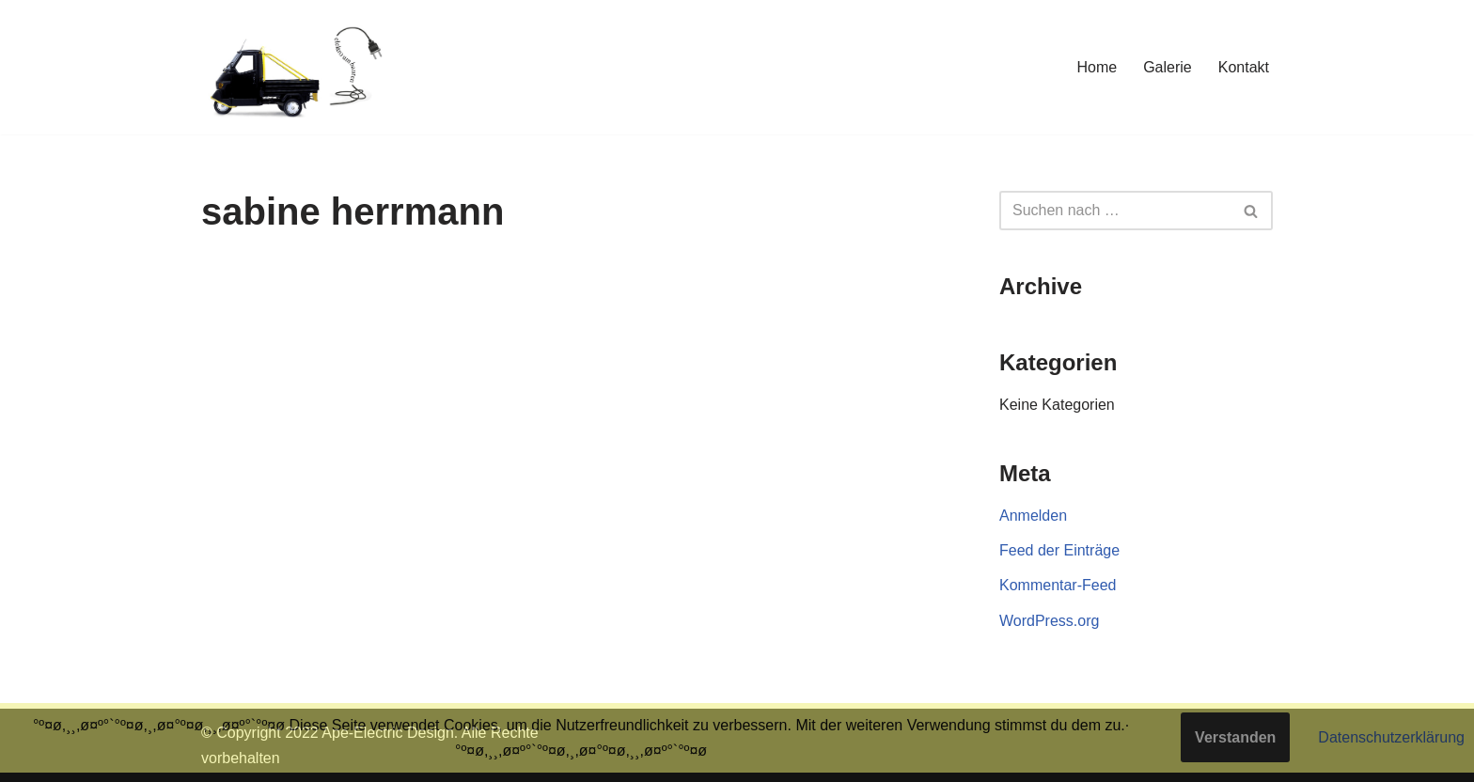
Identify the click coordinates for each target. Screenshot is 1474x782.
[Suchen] (1115, 210)
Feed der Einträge (1059, 550)
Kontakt (1243, 67)
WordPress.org (1049, 621)
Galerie (1167, 67)
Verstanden (1235, 737)
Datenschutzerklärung (1391, 737)
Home (1096, 67)
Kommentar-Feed (1058, 585)
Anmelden (1033, 516)
